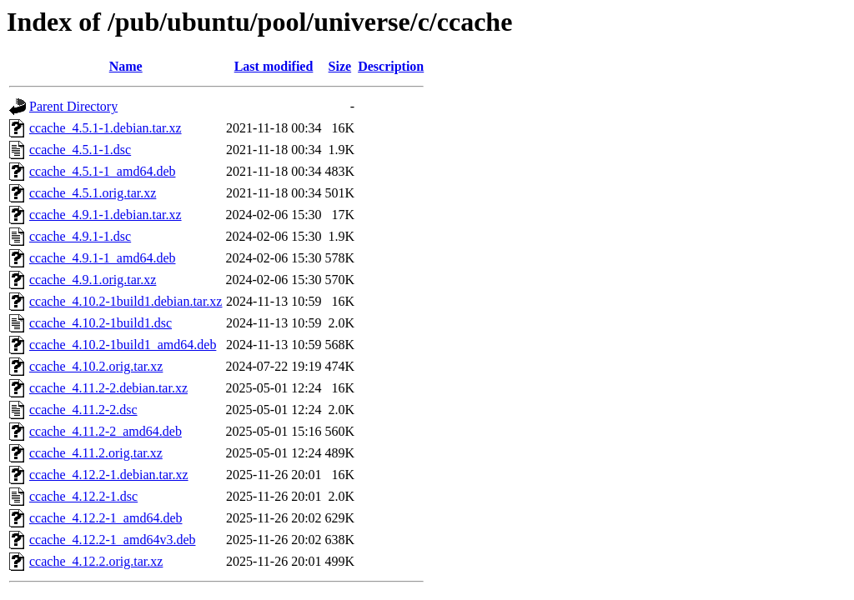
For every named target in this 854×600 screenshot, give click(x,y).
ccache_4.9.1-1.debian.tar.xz (105, 215)
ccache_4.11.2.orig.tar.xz (96, 453)
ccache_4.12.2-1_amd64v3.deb (112, 539)
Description (391, 66)
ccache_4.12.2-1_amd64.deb (105, 518)
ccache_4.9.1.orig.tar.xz (92, 279)
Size (340, 66)
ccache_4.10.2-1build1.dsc (100, 323)
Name (126, 66)
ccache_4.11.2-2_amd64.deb (105, 431)
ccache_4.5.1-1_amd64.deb (102, 171)
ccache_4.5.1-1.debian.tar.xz (105, 128)
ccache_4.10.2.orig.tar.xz (96, 366)
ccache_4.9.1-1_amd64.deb (102, 258)
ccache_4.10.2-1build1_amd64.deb (122, 345)
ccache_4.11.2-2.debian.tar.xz (108, 388)
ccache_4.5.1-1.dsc (80, 149)
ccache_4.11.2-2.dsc (83, 409)
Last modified (274, 66)
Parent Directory (73, 106)
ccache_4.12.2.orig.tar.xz (96, 561)
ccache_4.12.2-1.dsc (83, 496)
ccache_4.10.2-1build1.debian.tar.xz (125, 301)
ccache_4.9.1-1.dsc (80, 236)
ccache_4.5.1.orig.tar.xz (92, 193)
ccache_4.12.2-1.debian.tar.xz (108, 475)
